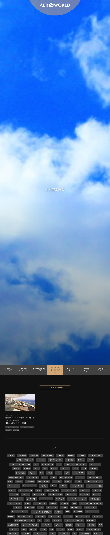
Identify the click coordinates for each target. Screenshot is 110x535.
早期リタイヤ (71, 494)
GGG (67, 512)
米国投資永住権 (43, 481)
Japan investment (95, 477)
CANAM (11, 516)
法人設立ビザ (52, 507)
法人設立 (91, 525)
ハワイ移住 (57, 481)
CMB (47, 520)
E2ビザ (78, 481)
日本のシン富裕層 (14, 503)
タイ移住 (60, 455)
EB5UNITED (78, 512)
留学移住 (53, 503)
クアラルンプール (40, 503)
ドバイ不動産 (20, 473)
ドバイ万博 (68, 516)
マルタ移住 (23, 427)
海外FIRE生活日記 (55, 460)
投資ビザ (71, 455)
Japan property (47, 464)
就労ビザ (12, 490)
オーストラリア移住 (69, 490)
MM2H (53, 486)
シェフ (43, 529)
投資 (24, 529)
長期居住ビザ (29, 507)
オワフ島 (60, 529)
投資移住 (25, 494)
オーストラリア (78, 473)
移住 (36, 464)
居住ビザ (80, 529)
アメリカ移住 (84, 494)
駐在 (45, 468)
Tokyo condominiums (19, 512)
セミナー (58, 525)
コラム (53, 477)
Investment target (55, 494)
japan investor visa (25, 516)
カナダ (44, 477)
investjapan (41, 516)
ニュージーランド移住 (94, 486)
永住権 (39, 490)
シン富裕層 (14, 494)
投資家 (76, 468)
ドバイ (91, 460)
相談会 (70, 529)
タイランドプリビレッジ (25, 460)
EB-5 (84, 468)
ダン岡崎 (81, 455)
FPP (39, 520)
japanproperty (90, 507)
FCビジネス (80, 525)
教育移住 (16, 468)
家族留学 (27, 468)
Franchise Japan (92, 512)
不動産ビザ (30, 427)
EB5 (59, 464)
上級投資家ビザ (13, 525)
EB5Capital (91, 520)
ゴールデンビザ (48, 455)
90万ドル (96, 494)
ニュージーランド (76, 486)
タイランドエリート (95, 455)
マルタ (7, 427)
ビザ (67, 473)
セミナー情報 (31, 499)
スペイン (91, 473)
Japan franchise (38, 494)
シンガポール (95, 464)
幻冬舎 (41, 507)
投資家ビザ (22, 455)
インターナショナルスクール (24, 520)
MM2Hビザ (60, 499)
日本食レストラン (93, 529)
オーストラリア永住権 (30, 525)
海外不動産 (69, 460)
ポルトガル (41, 460)
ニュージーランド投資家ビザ (41, 512)
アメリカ (81, 460)
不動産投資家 (95, 499)
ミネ (51, 529)
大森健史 (19, 481)
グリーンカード (32, 477)
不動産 (50, 473)
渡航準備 (68, 481)
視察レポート (84, 490)
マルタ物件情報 (15, 427)
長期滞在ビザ (97, 516)
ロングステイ (46, 525)
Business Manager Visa (93, 481)
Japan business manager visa (75, 464)
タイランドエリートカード (77, 499)
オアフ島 (63, 486)
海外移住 (11, 455)
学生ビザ (43, 486)
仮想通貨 (69, 525)
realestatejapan (46, 499)
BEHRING (57, 520)
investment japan (29, 486)
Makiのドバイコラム (15, 477)
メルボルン (14, 529)
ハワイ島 (33, 529)
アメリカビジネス (16, 499)
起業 (9, 481)
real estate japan (26, 490)
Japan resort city (82, 516)
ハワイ (36, 468)
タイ (41, 473)
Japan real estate (52, 490)
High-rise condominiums (74, 520)
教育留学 (58, 512)
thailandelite (75, 507)
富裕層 (27, 503)
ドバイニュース (13, 486)
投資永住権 (16, 430)
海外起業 (94, 468)
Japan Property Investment (20, 464)
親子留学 (54, 468)
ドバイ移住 (65, 468)
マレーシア (80, 477)
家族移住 (17, 507)
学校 (100, 525)
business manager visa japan (90, 503)
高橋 (74, 503)
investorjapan (55, 516)
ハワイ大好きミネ (66, 477)
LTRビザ (64, 507)
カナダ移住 (64, 503)
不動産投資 (9, 430)
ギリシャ (32, 473)
